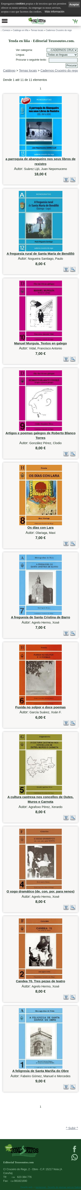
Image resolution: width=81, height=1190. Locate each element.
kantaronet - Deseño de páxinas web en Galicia (58, 1187)
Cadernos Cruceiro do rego (59, 30)
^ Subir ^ (72, 1128)
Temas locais (37, 30)
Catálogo (9, 70)
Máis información (54, 11)
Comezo (6, 30)
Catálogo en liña (20, 30)
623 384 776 (21, 1177)
